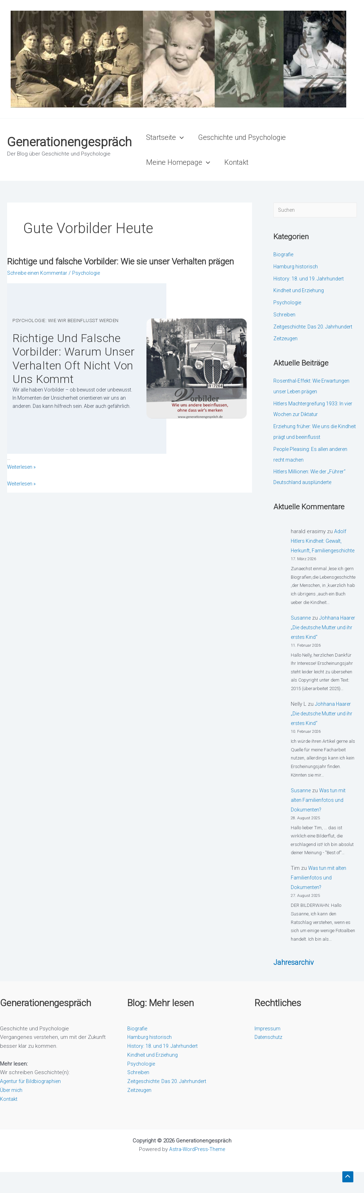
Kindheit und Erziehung (300, 291)
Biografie (284, 255)
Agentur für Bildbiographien (32, 1102)
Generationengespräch (69, 142)
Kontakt (9, 1120)
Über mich (12, 1111)
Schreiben (285, 315)
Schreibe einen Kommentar (40, 284)
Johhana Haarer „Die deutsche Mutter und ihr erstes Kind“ (322, 648)
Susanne (301, 639)
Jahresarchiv (294, 983)
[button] (180, 137)
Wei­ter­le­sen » (23, 490)
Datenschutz (270, 1058)
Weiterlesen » (23, 506)
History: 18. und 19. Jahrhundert (311, 279)
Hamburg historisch (296, 267)
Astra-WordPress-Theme (197, 1170)
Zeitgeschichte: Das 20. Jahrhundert (170, 1102)
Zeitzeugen (287, 350)
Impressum (268, 1049)
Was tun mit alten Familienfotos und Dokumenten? (319, 821)
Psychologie (93, 284)
